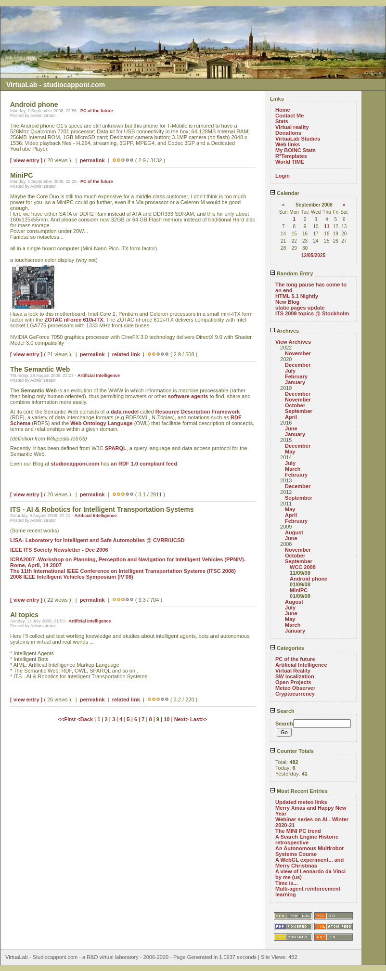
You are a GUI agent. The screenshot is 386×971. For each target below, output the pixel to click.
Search (282, 711)
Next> (182, 719)
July (290, 371)
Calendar (284, 193)
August (294, 532)
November (298, 353)
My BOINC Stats (295, 150)
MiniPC (299, 590)
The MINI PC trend (298, 831)
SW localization (294, 676)
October (295, 405)
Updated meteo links (301, 802)
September (298, 411)
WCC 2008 (303, 567)
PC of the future (96, 110)
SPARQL (116, 448)
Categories (287, 648)
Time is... (286, 883)
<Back (85, 719)
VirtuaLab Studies (297, 139)
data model (125, 411)
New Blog (287, 302)
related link (126, 354)
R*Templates (291, 156)
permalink (92, 160)
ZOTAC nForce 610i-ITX (74, 320)
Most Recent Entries (299, 791)
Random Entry (291, 273)
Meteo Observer (295, 688)
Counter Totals (292, 751)
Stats (281, 121)
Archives (284, 331)
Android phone (308, 579)
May (290, 451)
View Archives (293, 342)
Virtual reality (292, 127)
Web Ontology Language (101, 423)
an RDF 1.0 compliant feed (144, 463)
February (296, 376)
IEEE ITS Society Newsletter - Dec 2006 (59, 550)
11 (326, 226)
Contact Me (289, 115)
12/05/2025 (313, 255)
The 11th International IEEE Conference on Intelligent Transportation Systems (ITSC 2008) (123, 571)
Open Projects (293, 682)
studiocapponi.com (75, 463)
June (291, 428)
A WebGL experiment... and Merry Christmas (309, 862)
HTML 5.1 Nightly (296, 296)
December (297, 365)
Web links (287, 144)
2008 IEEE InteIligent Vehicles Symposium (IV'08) (71, 577)
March (292, 469)
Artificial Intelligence (98, 375)
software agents (188, 396)
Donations (288, 133)
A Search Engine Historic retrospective (306, 839)
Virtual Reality (292, 670)
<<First (67, 719)
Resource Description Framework (197, 411)
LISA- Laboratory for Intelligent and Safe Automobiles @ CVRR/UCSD (97, 540)
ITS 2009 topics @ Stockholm (312, 313)
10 (166, 719)
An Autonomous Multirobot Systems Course (309, 851)
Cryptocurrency (295, 694)
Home (282, 110)
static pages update (300, 308)
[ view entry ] (26, 160)
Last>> (198, 719)
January (295, 382)
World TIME (289, 162)
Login (282, 176)
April (291, 417)
